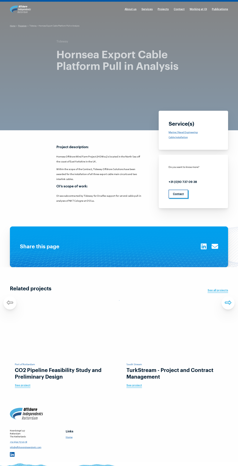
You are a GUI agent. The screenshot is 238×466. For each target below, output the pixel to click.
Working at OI (198, 9)
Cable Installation (178, 137)
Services (147, 9)
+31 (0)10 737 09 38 (183, 181)
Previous (10, 303)
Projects (163, 9)
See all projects (218, 290)
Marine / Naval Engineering (183, 132)
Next (228, 303)
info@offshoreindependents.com (193, 174)
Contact (179, 9)
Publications (220, 9)
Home (12, 26)
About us (131, 9)
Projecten (22, 26)
